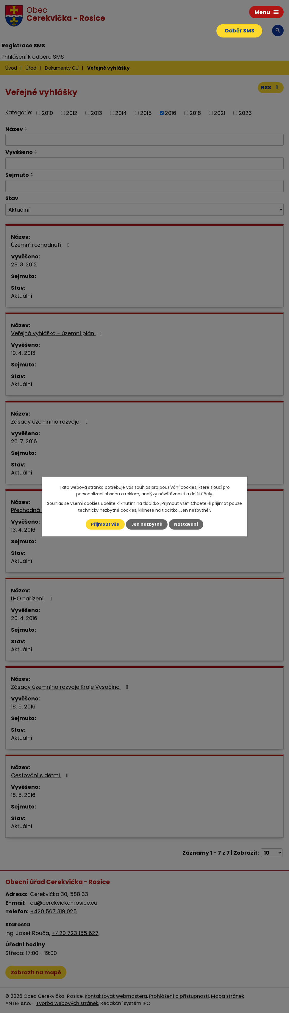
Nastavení (186, 524)
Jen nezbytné (147, 524)
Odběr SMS (239, 31)
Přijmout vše (105, 524)
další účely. (201, 494)
